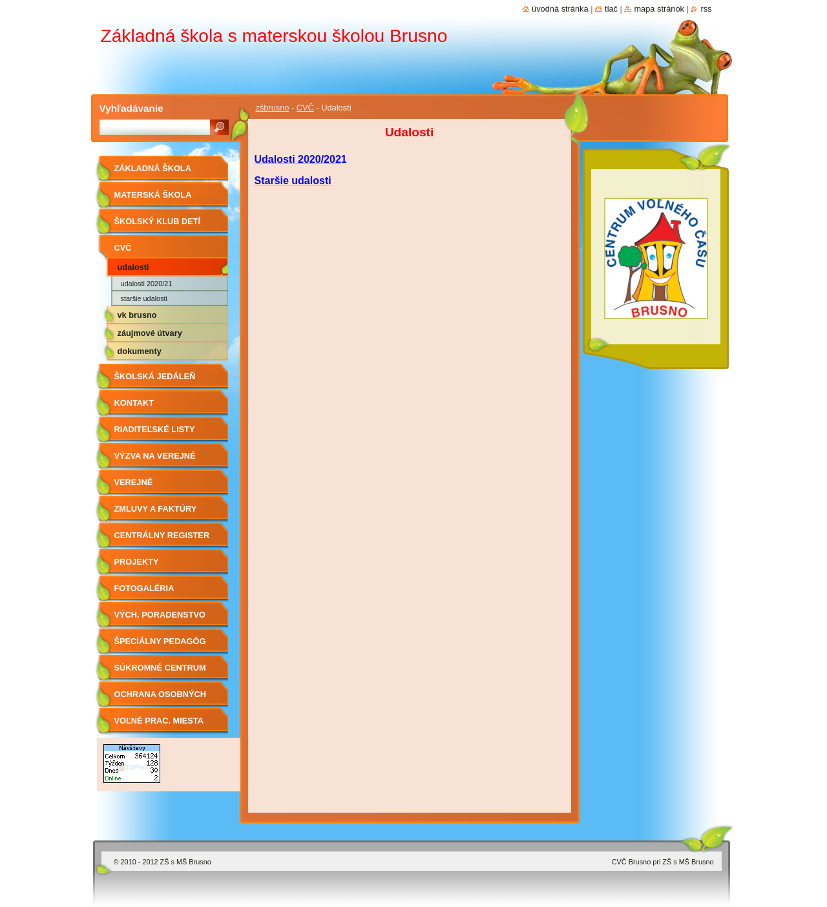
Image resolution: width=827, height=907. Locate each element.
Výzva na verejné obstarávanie (155, 460)
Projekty (136, 562)
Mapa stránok (659, 9)
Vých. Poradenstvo (160, 615)
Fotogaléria (144, 588)
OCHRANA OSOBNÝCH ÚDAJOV (160, 698)
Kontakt (134, 403)
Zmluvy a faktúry (155, 509)
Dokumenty (140, 351)
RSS (705, 9)
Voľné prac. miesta (159, 720)
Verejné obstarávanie (146, 486)
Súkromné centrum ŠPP (160, 672)
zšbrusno (272, 107)
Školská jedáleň (155, 376)
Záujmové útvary (150, 333)
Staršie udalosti (144, 298)
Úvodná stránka (560, 9)
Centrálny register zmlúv (162, 539)
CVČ (305, 107)
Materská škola (153, 195)
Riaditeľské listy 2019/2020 (154, 433)
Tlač (611, 9)
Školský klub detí (157, 221)
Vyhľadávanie (131, 108)
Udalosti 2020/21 (147, 283)
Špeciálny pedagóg (160, 641)
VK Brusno (137, 315)
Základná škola (152, 168)
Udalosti (133, 267)
